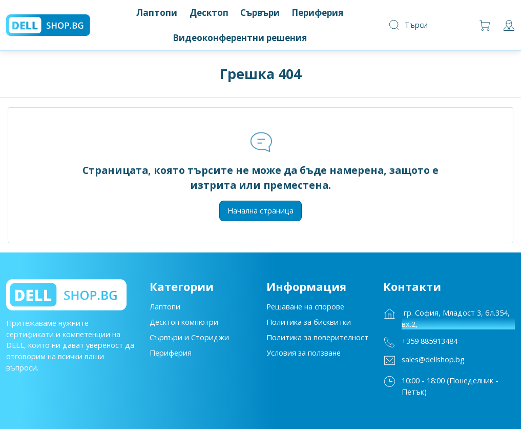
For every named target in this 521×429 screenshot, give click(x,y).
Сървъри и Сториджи (189, 340)
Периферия (171, 355)
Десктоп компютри (184, 324)
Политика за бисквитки (308, 324)
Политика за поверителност (317, 340)
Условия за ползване (303, 355)
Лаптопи (165, 309)
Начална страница (260, 211)
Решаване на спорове (305, 309)
